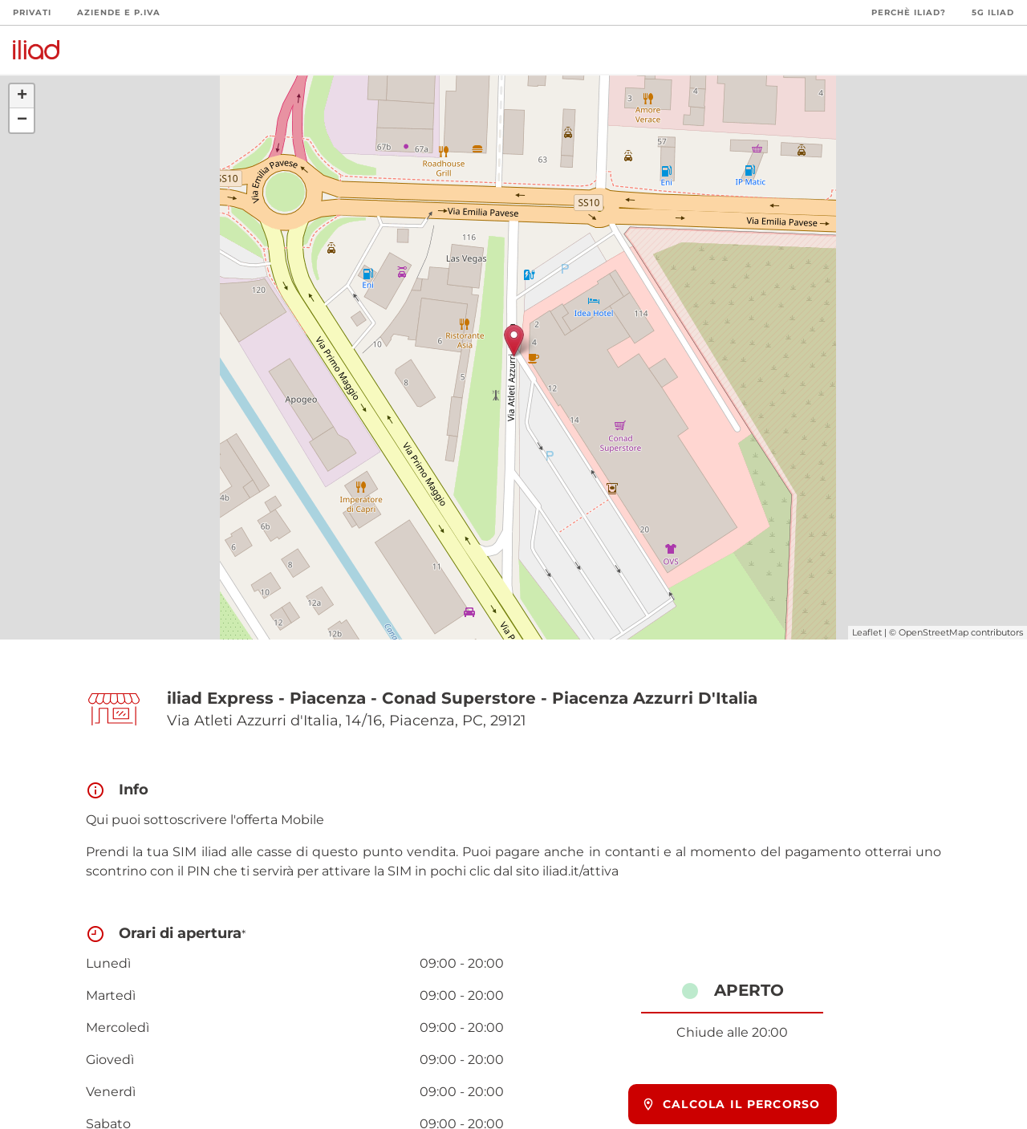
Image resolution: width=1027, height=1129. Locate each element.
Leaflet (867, 632)
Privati (32, 12)
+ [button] (22, 96)
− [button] (22, 120)
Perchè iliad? (908, 12)
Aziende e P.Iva (118, 12)
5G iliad (993, 12)
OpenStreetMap (933, 632)
